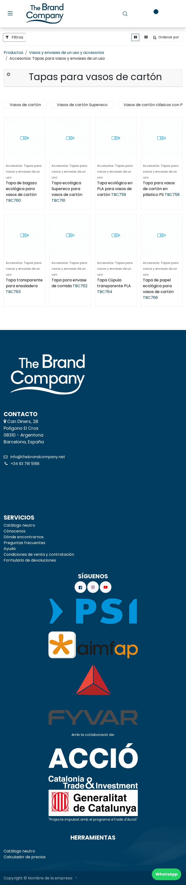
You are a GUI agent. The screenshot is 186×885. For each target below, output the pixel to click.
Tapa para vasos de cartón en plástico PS (159, 188)
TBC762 (80, 286)
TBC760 (13, 200)
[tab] (93, 78)
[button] (167, 37)
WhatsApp (166, 874)
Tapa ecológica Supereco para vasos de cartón (67, 188)
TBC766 (150, 297)
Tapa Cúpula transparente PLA (114, 283)
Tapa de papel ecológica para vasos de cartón (158, 286)
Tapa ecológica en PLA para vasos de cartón (114, 188)
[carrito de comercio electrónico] (139, 14)
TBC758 (172, 194)
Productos (13, 52)
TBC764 (104, 292)
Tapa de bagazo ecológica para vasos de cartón (21, 188)
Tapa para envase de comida (69, 283)
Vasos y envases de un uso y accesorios (66, 52)
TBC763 (13, 292)
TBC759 (118, 194)
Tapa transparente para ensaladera (24, 283)
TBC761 (58, 200)
